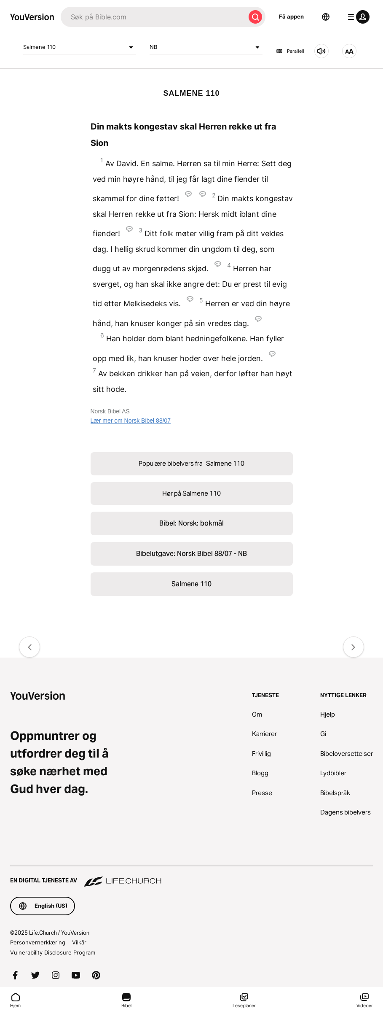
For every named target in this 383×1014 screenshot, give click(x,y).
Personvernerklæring (37, 942)
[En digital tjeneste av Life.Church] (191, 876)
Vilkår (79, 942)
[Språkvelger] (325, 16)
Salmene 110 (79, 47)
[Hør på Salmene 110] (321, 51)
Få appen (291, 16)
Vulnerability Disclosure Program (52, 952)
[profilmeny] (357, 16)
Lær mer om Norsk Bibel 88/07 (131, 420)
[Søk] (153, 17)
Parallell (290, 51)
